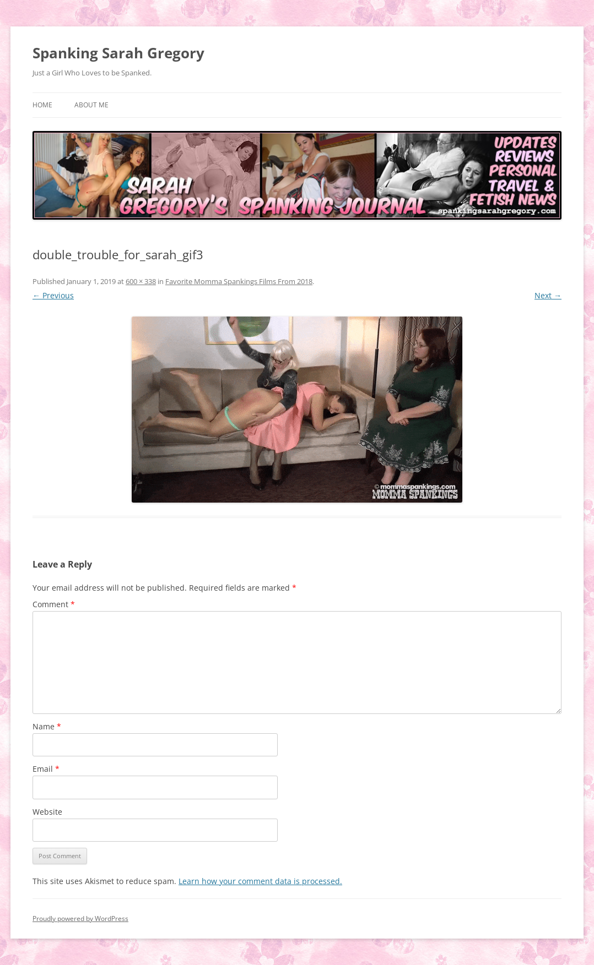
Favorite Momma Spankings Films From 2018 (238, 281)
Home (42, 105)
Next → (547, 295)
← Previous (53, 295)
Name (47, 726)
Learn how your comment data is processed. (260, 881)
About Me (91, 105)
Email (46, 769)
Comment (54, 604)
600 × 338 (141, 281)
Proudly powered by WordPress (80, 918)
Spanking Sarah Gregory (118, 53)
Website (47, 811)
